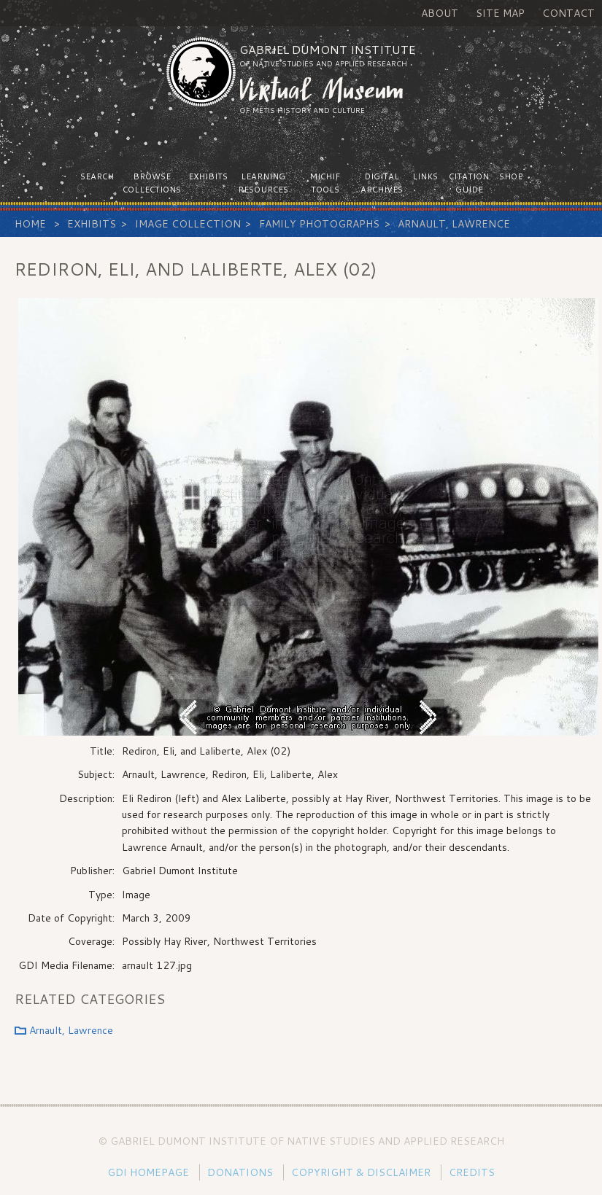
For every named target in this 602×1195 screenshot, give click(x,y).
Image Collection (188, 224)
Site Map (500, 13)
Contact (568, 13)
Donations (240, 1172)
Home (30, 224)
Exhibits (91, 224)
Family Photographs (319, 224)
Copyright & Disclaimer (361, 1172)
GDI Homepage (148, 1172)
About (439, 13)
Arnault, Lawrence (454, 224)
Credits (472, 1172)
